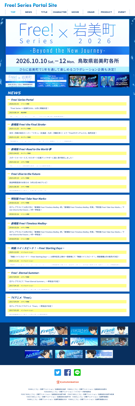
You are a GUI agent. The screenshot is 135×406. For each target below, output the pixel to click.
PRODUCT (106, 12)
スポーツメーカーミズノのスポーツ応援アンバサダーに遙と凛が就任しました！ (41, 157)
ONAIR (90, 12)
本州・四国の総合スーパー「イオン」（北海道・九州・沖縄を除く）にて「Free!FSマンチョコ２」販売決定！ (53, 133)
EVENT (122, 12)
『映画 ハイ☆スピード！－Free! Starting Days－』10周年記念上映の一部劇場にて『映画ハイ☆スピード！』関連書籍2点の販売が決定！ (64, 256)
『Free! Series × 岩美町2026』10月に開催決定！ (29, 108)
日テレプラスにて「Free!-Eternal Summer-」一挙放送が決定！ (34, 281)
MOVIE (75, 12)
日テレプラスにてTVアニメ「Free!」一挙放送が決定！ (31, 306)
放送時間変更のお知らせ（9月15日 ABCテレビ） (28, 182)
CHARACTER (60, 12)
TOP (13, 12)
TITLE (44, 12)
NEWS (28, 12)
